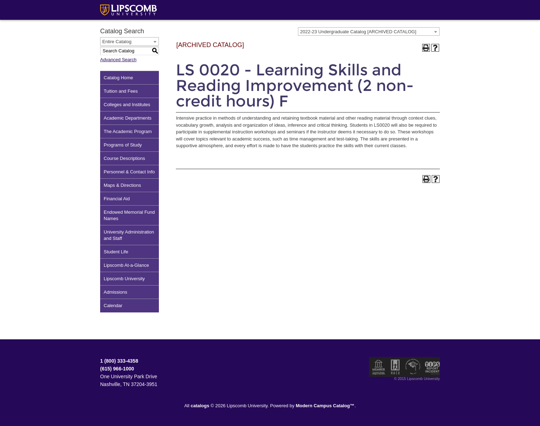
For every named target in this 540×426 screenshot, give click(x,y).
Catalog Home (118, 77)
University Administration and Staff (129, 235)
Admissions (115, 292)
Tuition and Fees (121, 91)
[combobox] (369, 31)
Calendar (113, 305)
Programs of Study (123, 145)
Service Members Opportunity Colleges (413, 367)
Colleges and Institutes (127, 104)
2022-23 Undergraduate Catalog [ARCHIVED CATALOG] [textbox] (358, 31)
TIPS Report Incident (432, 367)
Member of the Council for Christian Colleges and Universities (378, 367)
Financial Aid (117, 198)
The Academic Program (128, 131)
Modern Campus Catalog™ (325, 405)
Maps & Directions (122, 185)
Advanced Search (118, 59)
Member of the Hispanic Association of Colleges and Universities (395, 367)
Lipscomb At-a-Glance (126, 265)
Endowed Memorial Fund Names (129, 215)
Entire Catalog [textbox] (116, 41)
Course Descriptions (124, 158)
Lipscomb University (124, 278)
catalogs (200, 405)
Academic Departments (127, 118)
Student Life (116, 251)
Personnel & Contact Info (129, 171)
